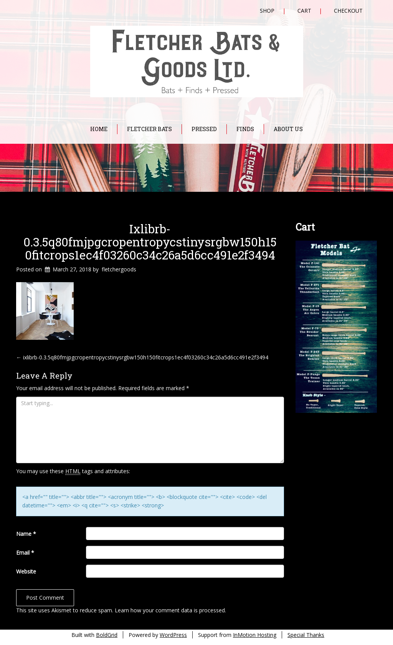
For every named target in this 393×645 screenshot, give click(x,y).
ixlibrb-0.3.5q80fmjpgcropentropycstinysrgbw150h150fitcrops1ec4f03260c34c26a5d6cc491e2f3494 (150, 242)
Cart (304, 10)
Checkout (348, 10)
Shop (267, 10)
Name (26, 533)
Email (25, 552)
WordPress (173, 634)
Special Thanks (305, 634)
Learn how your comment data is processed (170, 610)
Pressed (204, 129)
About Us (288, 129)
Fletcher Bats (149, 129)
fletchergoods (119, 269)
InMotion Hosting (254, 634)
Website (26, 571)
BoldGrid (106, 634)
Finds (245, 129)
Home (98, 129)
